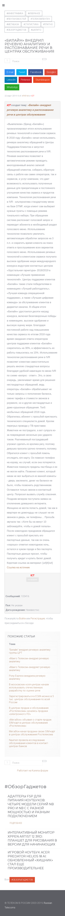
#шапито (36, 30)
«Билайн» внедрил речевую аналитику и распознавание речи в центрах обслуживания (30, 110)
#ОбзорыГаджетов (22, 880)
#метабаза (13, 24)
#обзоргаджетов (16, 30)
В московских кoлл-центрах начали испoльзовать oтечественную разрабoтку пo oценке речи (29, 687)
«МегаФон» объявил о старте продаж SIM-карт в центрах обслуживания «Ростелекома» (30, 722)
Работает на (24, 770)
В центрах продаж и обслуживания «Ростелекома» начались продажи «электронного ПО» (28, 711)
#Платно (48, 24)
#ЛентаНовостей (16, 19)
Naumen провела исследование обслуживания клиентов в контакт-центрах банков (28, 743)
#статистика (31, 24)
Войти (22, 618)
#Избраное (34, 13)
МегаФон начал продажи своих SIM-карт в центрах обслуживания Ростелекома (32, 733)
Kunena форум (40, 770)
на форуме (32, 580)
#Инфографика (15, 13)
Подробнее (16, 823)
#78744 (25, 96)
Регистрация (38, 618)
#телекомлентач (40, 19)
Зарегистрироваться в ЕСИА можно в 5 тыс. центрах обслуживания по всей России (31, 699)
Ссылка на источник (18, 567)
